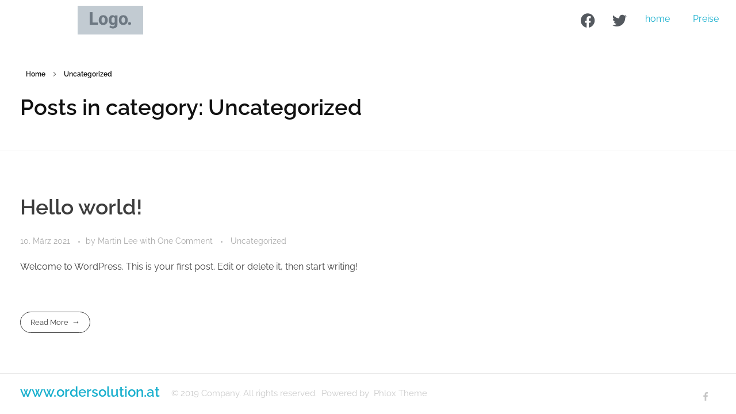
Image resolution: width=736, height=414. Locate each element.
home (657, 18)
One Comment (185, 241)
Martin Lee (119, 241)
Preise (706, 18)
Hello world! (81, 207)
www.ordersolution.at (90, 392)
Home (35, 74)
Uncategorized (258, 241)
